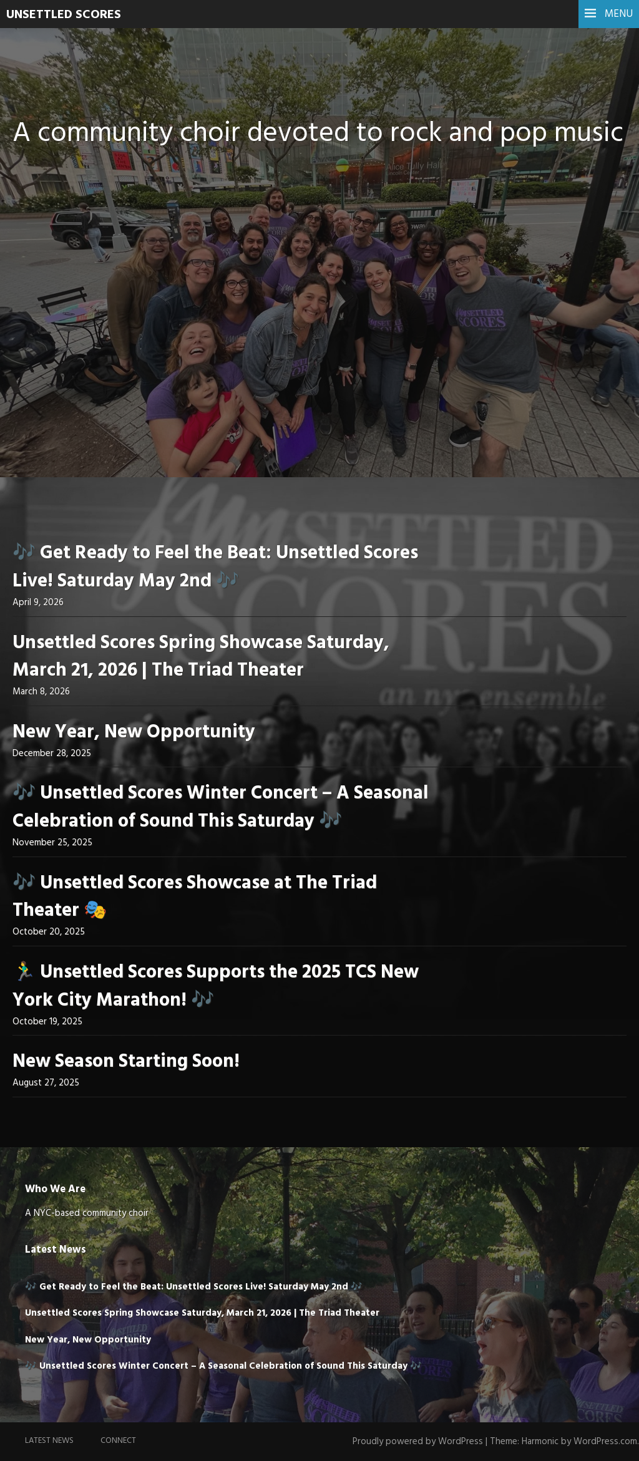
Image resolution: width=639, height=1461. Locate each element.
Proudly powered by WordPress (418, 1441)
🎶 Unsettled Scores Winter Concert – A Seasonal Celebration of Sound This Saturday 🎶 (220, 808)
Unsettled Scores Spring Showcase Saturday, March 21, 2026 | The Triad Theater (200, 657)
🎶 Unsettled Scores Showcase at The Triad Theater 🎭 (194, 897)
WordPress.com (605, 1441)
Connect (118, 1440)
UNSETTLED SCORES (63, 15)
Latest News (49, 1440)
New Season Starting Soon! (126, 1062)
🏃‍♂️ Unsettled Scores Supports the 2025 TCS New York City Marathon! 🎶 (215, 987)
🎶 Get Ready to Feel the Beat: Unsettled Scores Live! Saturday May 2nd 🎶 (215, 567)
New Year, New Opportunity (133, 732)
